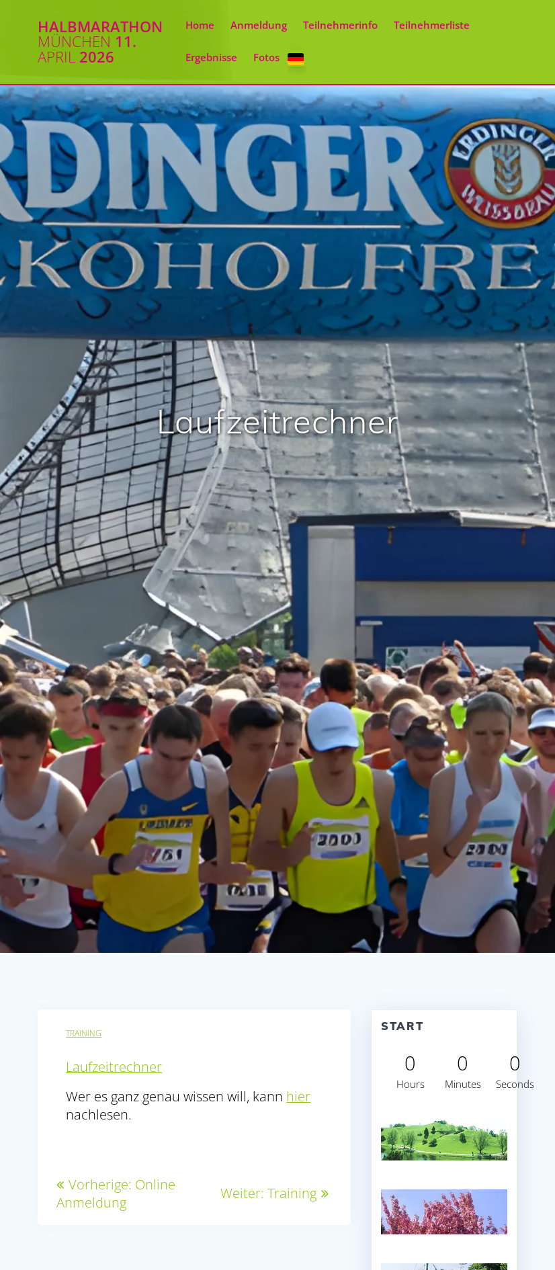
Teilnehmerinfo (340, 25)
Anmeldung (258, 25)
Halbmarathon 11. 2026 (100, 42)
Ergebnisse (211, 57)
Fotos (266, 57)
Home (199, 25)
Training (83, 1033)
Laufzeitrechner (114, 1067)
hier (298, 1096)
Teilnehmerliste (432, 25)
